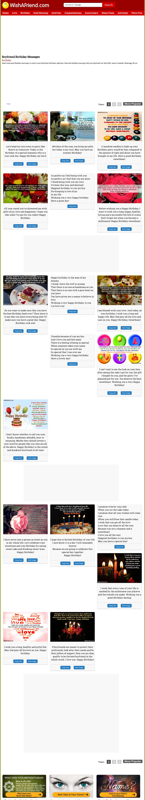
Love (14, 13)
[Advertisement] (73, 35)
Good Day (56, 13)
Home (5, 13)
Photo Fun (136, 13)
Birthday (25, 13)
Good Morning (40, 13)
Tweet (8, 104)
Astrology (123, 13)
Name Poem (108, 13)
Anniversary (91, 13)
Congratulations (73, 13)
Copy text (18, 164)
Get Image (32, 164)
